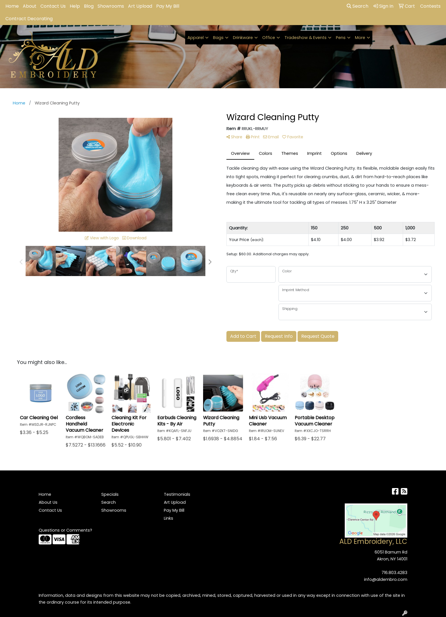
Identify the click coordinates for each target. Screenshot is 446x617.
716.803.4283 (394, 572)
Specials (110, 494)
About (29, 6)
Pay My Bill (167, 6)
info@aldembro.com (385, 579)
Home (12, 6)
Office (268, 37)
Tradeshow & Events (305, 37)
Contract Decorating (29, 18)
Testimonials (177, 494)
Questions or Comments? (65, 530)
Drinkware (243, 37)
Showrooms (111, 6)
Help (75, 6)
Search (357, 6)
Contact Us (53, 6)
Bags (218, 37)
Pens (341, 37)
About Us (48, 502)
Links (168, 518)
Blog (89, 6)
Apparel (195, 37)
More (360, 37)
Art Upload (140, 6)
